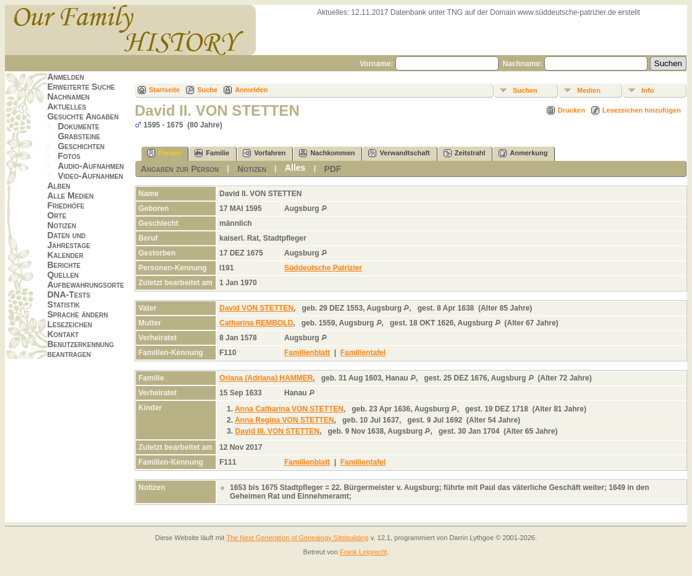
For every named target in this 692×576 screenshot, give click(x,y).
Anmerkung (523, 153)
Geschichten (80, 146)
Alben (58, 186)
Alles (295, 168)
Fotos (68, 156)
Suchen (525, 90)
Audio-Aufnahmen (90, 166)
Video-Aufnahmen (90, 176)
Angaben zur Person (179, 169)
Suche (207, 89)
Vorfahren (264, 153)
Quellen (62, 275)
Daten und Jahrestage (68, 240)
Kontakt (62, 334)
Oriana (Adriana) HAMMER (266, 378)
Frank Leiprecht (363, 552)
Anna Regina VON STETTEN (284, 420)
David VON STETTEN (256, 308)
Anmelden (65, 77)
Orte (56, 215)
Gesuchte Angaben (83, 116)
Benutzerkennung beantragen (80, 349)
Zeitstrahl (465, 153)
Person (164, 153)
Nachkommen (327, 153)
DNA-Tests (68, 294)
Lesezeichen (69, 324)
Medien (589, 90)
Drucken (571, 110)
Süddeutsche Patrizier (323, 268)
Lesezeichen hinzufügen (641, 110)
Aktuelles (66, 106)
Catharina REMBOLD (256, 323)
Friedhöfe (65, 205)
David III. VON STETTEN (277, 431)
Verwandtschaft (398, 153)
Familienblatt (307, 352)
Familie (212, 153)
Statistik (63, 304)
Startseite (164, 89)
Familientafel (363, 352)
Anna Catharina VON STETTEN (289, 409)
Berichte (63, 265)
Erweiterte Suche (81, 87)
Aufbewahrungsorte (85, 285)
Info (647, 90)
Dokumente (78, 126)
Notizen (61, 225)
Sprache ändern (77, 314)
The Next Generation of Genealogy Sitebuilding (297, 537)
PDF (332, 169)
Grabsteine (78, 136)
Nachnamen (68, 96)
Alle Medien (70, 195)
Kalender (65, 255)
